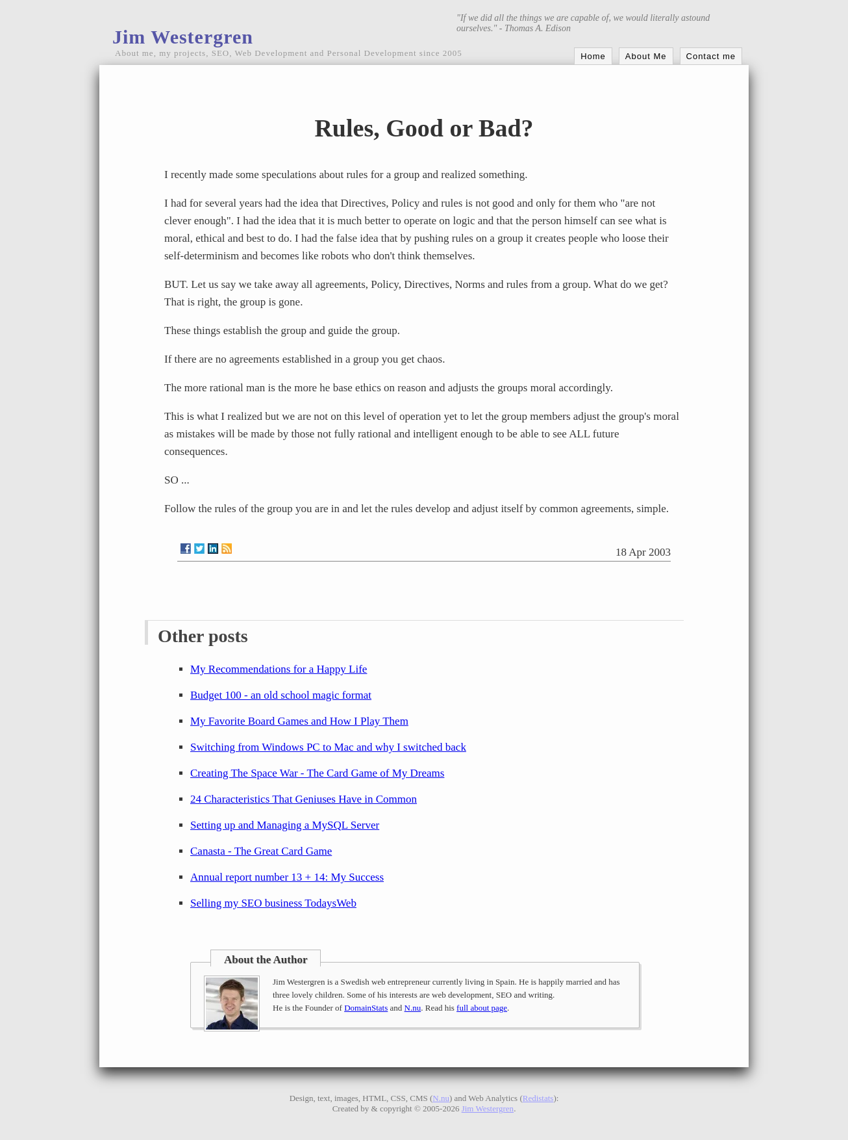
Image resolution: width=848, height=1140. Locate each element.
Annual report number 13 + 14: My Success (287, 877)
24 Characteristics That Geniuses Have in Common (303, 799)
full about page (481, 1008)
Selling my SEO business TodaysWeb (273, 903)
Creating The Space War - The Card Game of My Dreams (317, 773)
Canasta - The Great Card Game (261, 851)
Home (593, 56)
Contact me (711, 56)
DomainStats (366, 1008)
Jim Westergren (182, 36)
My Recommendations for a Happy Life (278, 669)
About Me (646, 56)
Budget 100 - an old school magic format (280, 695)
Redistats (538, 1098)
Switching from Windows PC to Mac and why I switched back (328, 747)
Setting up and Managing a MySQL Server (284, 825)
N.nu (413, 1008)
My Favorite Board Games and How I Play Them (299, 721)
